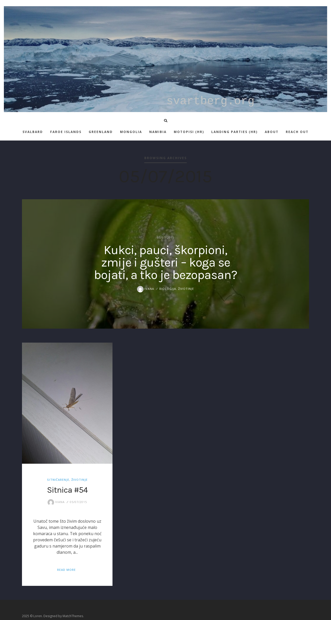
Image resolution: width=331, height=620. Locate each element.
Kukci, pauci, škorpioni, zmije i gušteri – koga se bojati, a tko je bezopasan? (165, 262)
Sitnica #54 (67, 490)
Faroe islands (65, 132)
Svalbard (32, 132)
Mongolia (131, 132)
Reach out (297, 132)
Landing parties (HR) (234, 132)
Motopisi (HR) (189, 132)
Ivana (145, 289)
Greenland (101, 132)
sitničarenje (58, 480)
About (272, 132)
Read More (66, 570)
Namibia (158, 132)
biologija (167, 289)
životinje (186, 289)
